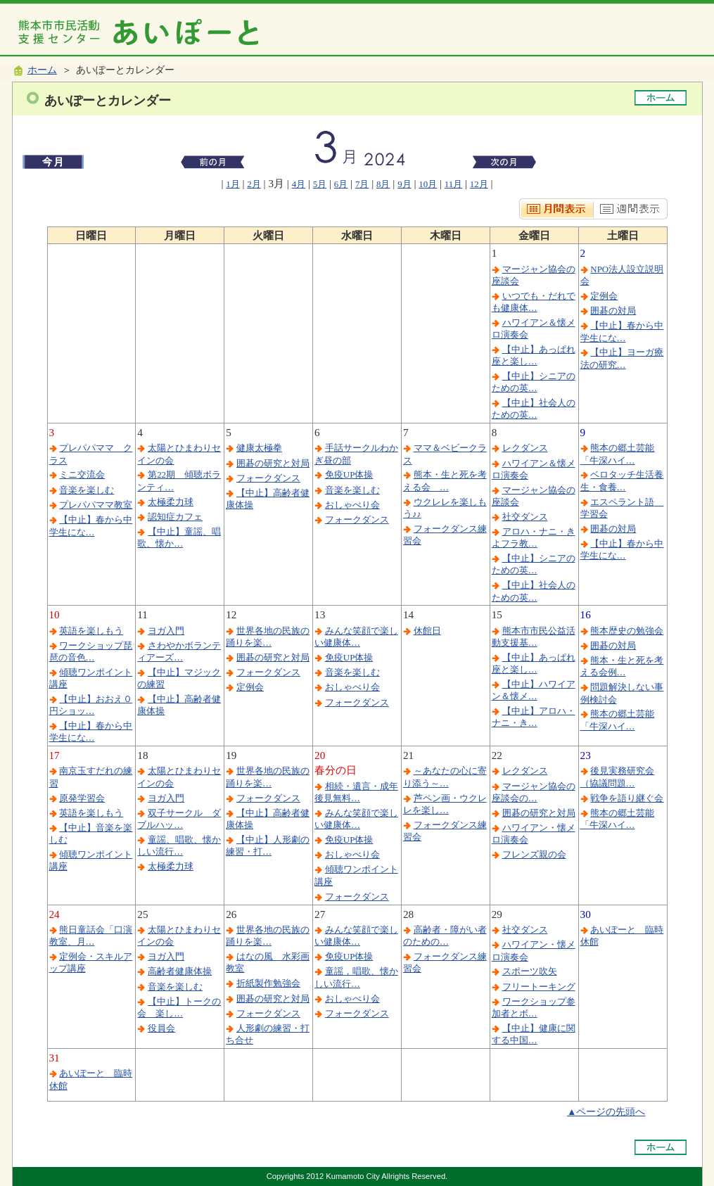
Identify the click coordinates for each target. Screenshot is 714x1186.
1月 (232, 184)
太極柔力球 (170, 502)
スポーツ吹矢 (529, 971)
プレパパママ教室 (95, 504)
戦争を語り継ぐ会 (626, 798)
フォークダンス (268, 478)
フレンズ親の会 (534, 854)
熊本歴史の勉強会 (626, 630)
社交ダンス (525, 516)
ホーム (42, 70)
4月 (298, 184)
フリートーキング (538, 986)
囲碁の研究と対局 (273, 463)
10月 (428, 184)
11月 (453, 184)
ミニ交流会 (82, 474)
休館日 (427, 630)
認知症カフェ (175, 516)
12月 (479, 184)
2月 (253, 184)
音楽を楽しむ (86, 490)
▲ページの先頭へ (606, 1112)
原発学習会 (82, 798)
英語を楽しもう (91, 630)
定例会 (604, 296)
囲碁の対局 (613, 310)
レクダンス (525, 447)
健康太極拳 (259, 447)
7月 (362, 184)
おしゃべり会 (352, 504)
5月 (319, 184)
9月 (404, 184)
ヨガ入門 (166, 630)
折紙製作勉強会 (268, 983)
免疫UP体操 (349, 474)
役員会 (161, 1028)
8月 (383, 184)
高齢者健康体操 (180, 971)
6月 (341, 184)
